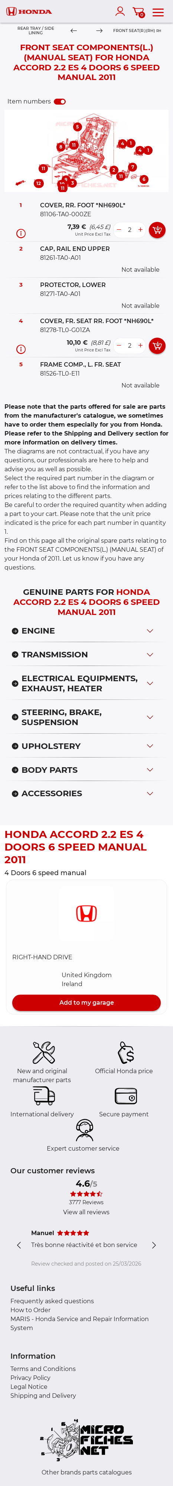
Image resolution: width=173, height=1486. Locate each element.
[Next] (99, 31)
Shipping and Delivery (43, 1395)
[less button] (118, 230)
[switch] (60, 102)
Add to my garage (86, 1002)
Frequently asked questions (52, 1301)
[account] (121, 11)
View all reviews (86, 1212)
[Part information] (21, 233)
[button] (86, 913)
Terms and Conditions (43, 1368)
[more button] (140, 230)
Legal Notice (29, 1386)
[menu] (158, 11)
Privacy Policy (30, 1377)
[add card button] (157, 230)
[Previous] (73, 31)
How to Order (30, 1310)
